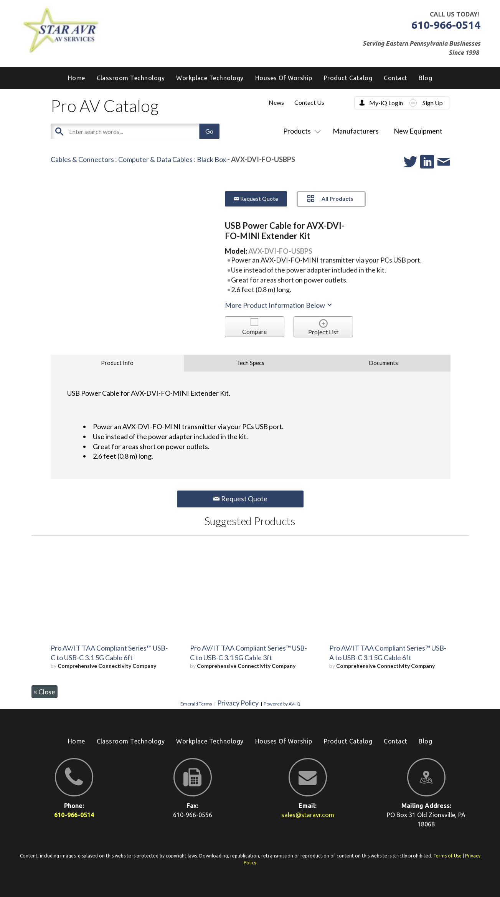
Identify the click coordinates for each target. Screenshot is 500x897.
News (276, 102)
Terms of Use (447, 855)
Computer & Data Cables (155, 159)
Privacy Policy (238, 703)
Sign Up (432, 102)
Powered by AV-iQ (282, 704)
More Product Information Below (279, 305)
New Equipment (418, 131)
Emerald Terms (196, 704)
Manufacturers (356, 131)
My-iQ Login (386, 102)
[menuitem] (425, 77)
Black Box (211, 159)
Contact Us (309, 102)
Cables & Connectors (82, 159)
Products (300, 131)
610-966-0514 (445, 25)
